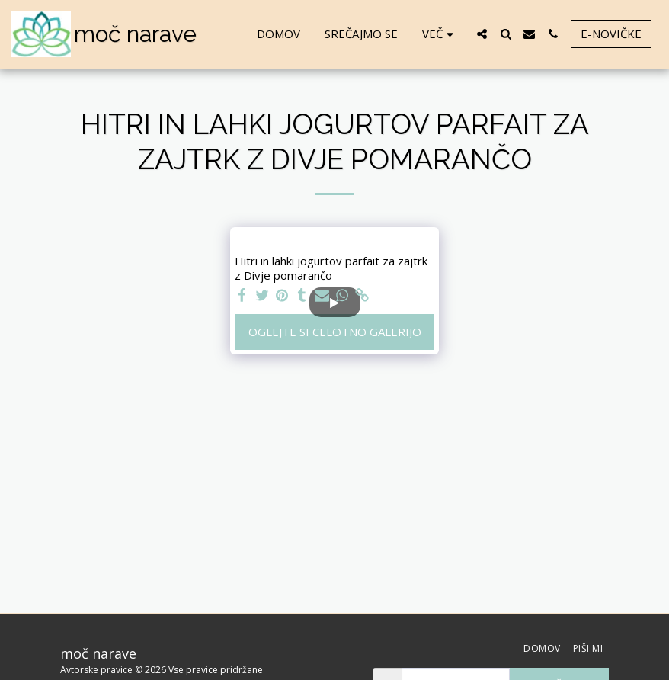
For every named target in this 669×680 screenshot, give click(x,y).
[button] (482, 34)
